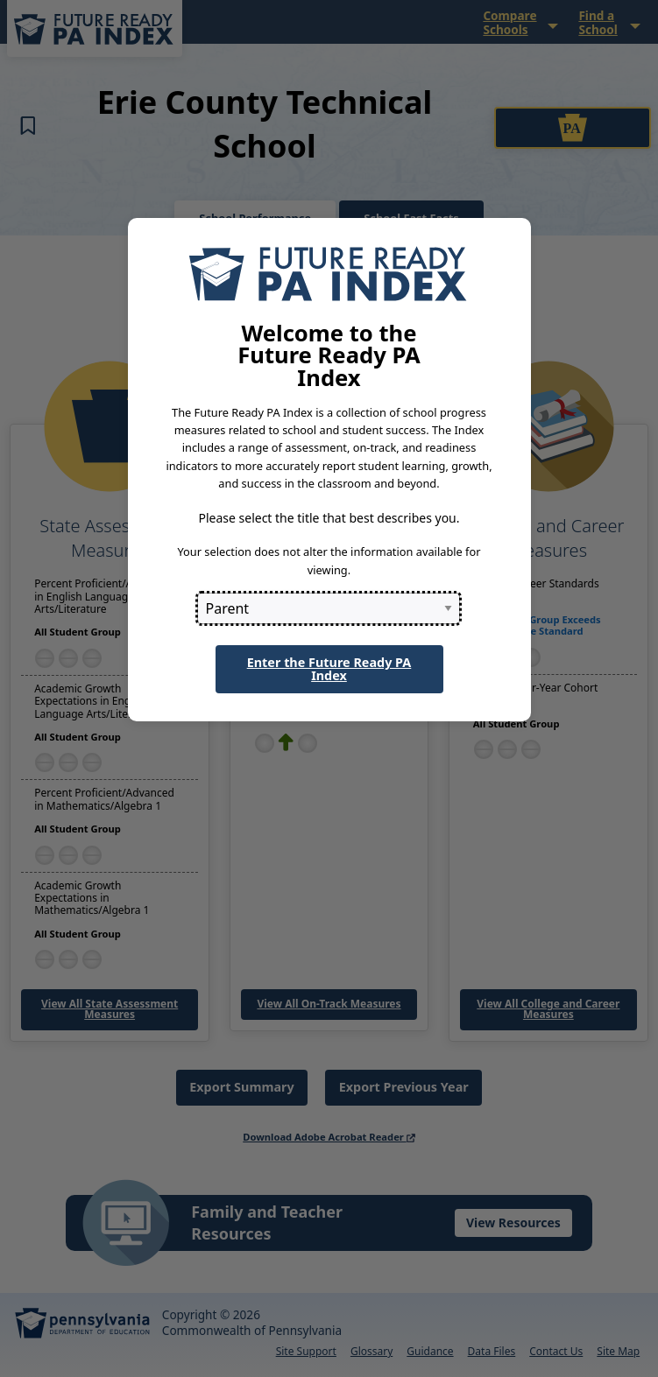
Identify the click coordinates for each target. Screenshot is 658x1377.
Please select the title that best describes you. (328, 517)
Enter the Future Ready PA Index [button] (329, 668)
